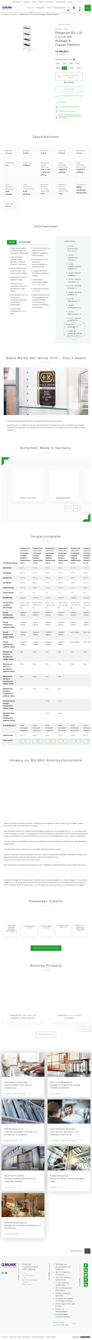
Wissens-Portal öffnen (17, 1094)
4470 (58, 63)
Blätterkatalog (17, 2)
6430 (71, 63)
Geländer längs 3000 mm (63, 926)
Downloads (26, 2)
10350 (71, 68)
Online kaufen (69, 89)
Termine (34, 2)
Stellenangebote (61, 2)
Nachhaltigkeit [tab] (25, 242)
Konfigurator (40, 8)
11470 (78, 68)
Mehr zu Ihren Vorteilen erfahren (64, 1324)
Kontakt (70, 2)
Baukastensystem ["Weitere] (64, 498)
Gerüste (56, 1187)
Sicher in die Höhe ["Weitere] (28, 498)
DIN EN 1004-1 (12, 1187)
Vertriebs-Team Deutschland (66, 1140)
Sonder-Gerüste (14, 1234)
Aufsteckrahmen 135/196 (46, 927)
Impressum (5, 1337)
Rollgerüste (58, 1094)
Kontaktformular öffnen (29, 1280)
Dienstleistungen (60, 8)
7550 (77, 63)
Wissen (49, 8)
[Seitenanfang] (87, 1251)
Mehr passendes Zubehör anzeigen (46, 948)
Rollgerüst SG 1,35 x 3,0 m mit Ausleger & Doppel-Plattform (23, 1017)
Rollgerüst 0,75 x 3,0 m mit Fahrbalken (69, 1017)
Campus (40, 2)
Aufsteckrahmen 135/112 (29, 927)
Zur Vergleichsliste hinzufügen (71, 96)
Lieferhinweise (26, 1337)
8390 (58, 68)
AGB (19, 1337)
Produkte (31, 8)
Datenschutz (13, 1337)
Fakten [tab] (12, 242)
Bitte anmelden (69, 82)
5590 (64, 63)
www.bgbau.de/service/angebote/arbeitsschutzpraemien (22, 859)
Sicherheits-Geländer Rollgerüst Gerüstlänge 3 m (12, 929)
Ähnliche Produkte (46, 1034)
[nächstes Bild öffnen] (76, 508)
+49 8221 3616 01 (28, 1275)
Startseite (5, 14)
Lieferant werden (51, 1337)
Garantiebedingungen (38, 1337)
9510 (65, 68)
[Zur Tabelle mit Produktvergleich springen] (74, 59)
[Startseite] (6, 8)
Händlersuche (50, 2)
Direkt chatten (26, 1284)
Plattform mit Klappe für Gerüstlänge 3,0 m (80, 928)
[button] (68, 8)
